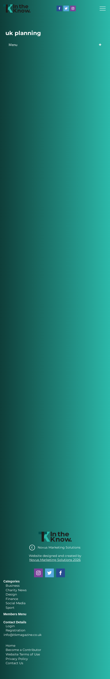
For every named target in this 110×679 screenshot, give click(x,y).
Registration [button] (15, 630)
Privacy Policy (17, 659)
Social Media (15, 603)
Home (10, 646)
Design (11, 594)
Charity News (16, 590)
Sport (10, 608)
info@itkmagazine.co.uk (22, 635)
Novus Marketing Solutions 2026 (55, 560)
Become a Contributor (23, 650)
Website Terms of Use (23, 654)
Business (13, 586)
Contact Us (14, 663)
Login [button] (10, 626)
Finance (12, 599)
